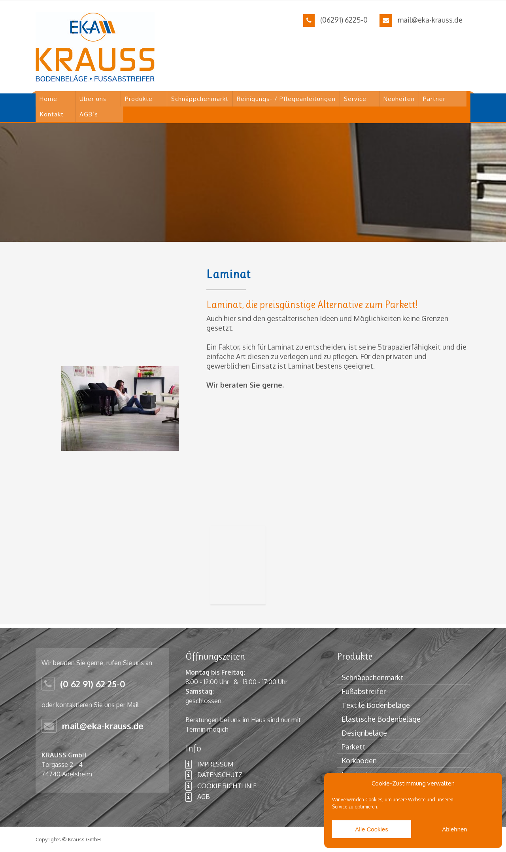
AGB (197, 797)
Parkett (354, 746)
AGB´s (88, 114)
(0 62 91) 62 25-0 (92, 683)
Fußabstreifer (364, 691)
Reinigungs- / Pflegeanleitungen (286, 99)
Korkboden (359, 760)
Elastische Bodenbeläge (381, 719)
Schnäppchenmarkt (199, 99)
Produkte (139, 99)
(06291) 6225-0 (344, 19)
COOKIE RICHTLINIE (221, 786)
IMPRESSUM (209, 764)
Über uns (92, 99)
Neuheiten (399, 99)
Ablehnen (454, 829)
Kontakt (52, 114)
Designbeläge (364, 732)
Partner (434, 99)
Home (48, 99)
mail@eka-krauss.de (430, 19)
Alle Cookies (371, 829)
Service (355, 99)
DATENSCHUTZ (213, 775)
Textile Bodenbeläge (376, 705)
